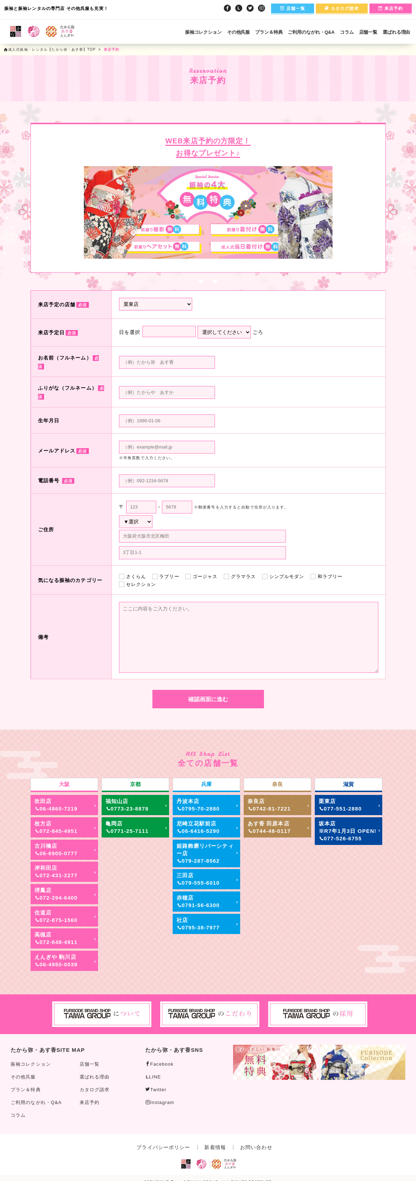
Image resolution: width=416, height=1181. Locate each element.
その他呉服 (238, 32)
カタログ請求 (342, 8)
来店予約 (390, 8)
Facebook (159, 1064)
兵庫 (206, 784)
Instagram (159, 1102)
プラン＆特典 (268, 32)
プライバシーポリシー (163, 1147)
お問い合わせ (256, 1147)
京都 (135, 784)
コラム (347, 32)
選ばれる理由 (396, 32)
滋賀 (348, 784)
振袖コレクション (203, 32)
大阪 (64, 784)
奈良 (277, 784)
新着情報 (215, 1147)
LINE (153, 1077)
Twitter (156, 1089)
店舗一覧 (292, 8)
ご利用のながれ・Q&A (311, 32)
